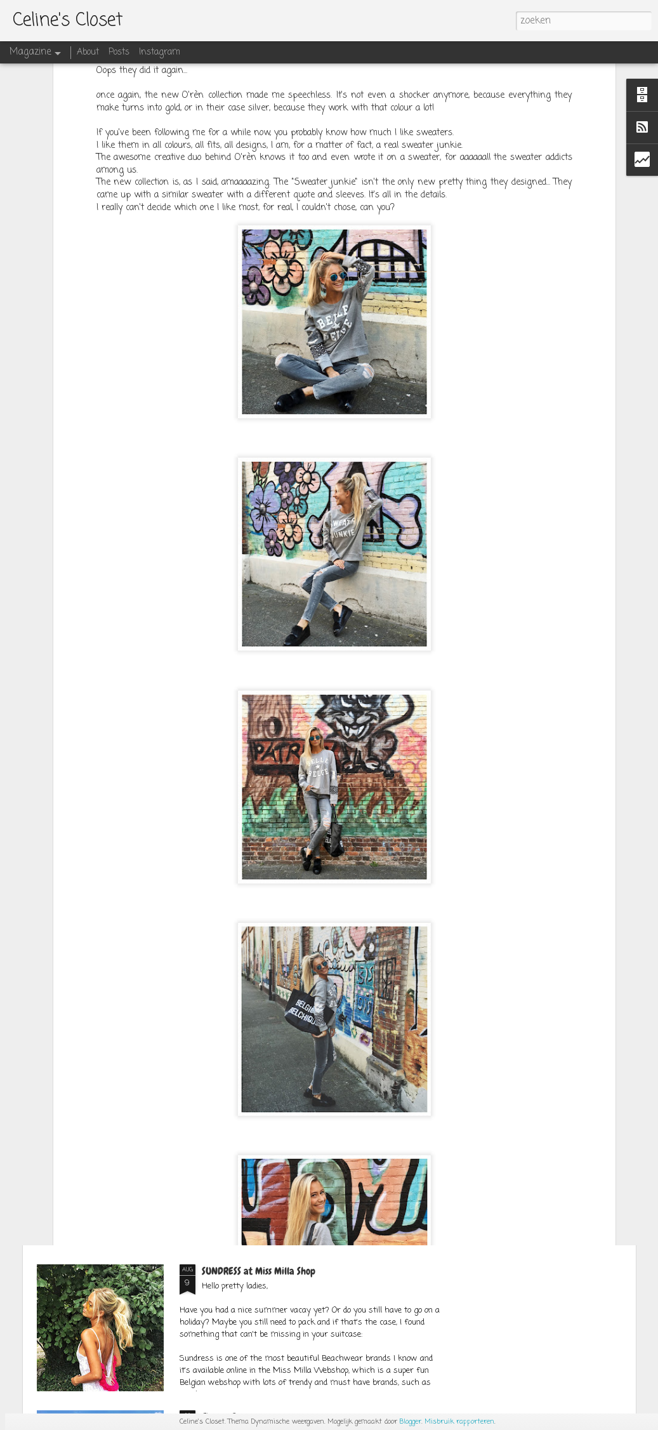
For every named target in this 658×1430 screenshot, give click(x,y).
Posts (119, 52)
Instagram (159, 52)
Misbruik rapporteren (459, 1422)
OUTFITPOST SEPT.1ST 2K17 (250, 1125)
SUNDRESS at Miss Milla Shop (258, 1271)
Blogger (410, 1422)
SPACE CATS (224, 979)
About (88, 52)
